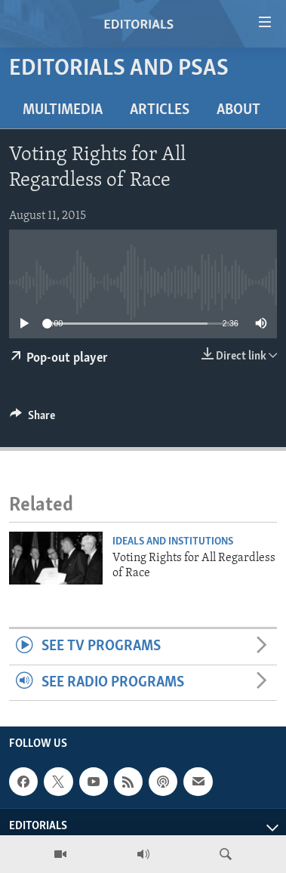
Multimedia (63, 110)
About (238, 110)
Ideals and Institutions (172, 542)
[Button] (32, 419)
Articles (159, 110)
